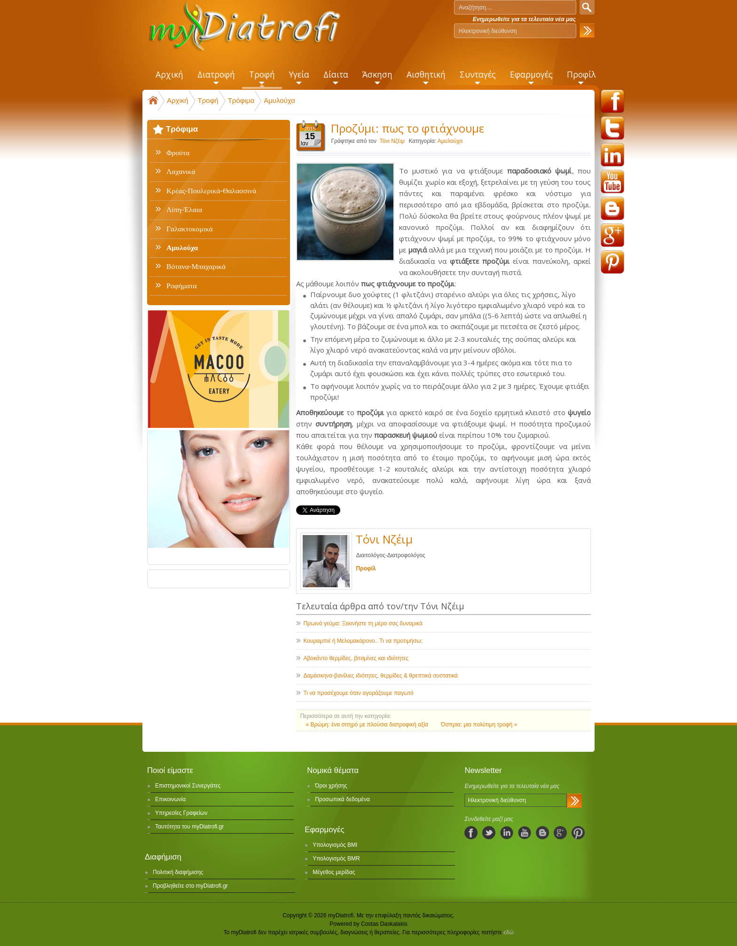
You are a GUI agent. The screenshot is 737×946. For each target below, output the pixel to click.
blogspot (612, 208)
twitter (612, 128)
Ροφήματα (181, 286)
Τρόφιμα (241, 100)
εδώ (508, 932)
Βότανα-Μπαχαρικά (196, 266)
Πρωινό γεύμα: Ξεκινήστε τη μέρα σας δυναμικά (362, 623)
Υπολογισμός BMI (335, 845)
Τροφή (208, 100)
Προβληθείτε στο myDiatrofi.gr (190, 886)
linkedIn (506, 832)
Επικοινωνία (170, 799)
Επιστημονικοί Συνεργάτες (188, 785)
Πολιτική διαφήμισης (178, 872)
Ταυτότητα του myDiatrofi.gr (189, 826)
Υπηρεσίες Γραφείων (181, 813)
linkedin (612, 154)
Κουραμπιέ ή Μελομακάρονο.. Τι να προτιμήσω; (363, 641)
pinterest (612, 262)
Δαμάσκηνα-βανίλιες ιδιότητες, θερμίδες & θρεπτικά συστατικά (380, 675)
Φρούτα (177, 153)
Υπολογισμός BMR (336, 858)
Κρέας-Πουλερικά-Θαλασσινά (211, 191)
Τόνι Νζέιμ (392, 141)
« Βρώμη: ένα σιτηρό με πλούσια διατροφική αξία (368, 724)
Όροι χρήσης (331, 785)
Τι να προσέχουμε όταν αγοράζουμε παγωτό (358, 693)
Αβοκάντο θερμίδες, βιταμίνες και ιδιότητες (355, 658)
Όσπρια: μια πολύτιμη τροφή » (479, 724)
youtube (612, 181)
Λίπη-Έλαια (184, 209)
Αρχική (177, 100)
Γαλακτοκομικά (189, 229)
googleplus (612, 235)
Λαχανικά (180, 171)
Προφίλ (366, 568)
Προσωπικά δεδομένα (342, 799)
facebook (612, 101)
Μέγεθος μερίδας (334, 872)
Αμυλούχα (279, 100)
